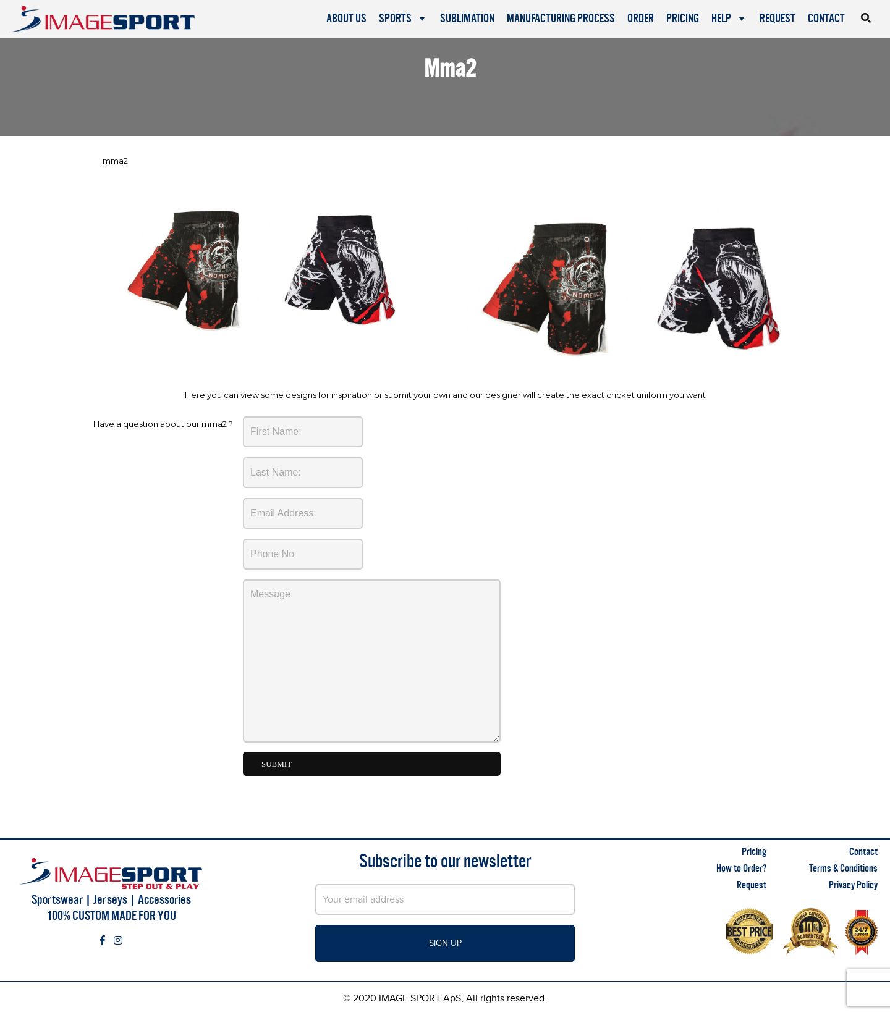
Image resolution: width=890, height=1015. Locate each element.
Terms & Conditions (843, 868)
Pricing (682, 18)
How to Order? (741, 868)
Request (777, 18)
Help (729, 18)
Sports (403, 18)
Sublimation (467, 18)
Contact (826, 18)
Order (640, 18)
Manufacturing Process (561, 18)
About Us (346, 18)
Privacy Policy (853, 885)
